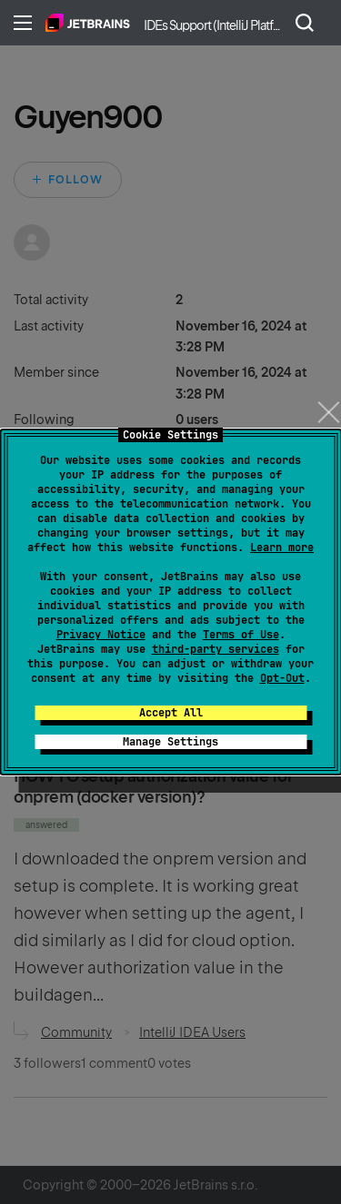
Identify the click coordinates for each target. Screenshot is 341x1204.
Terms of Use (241, 634)
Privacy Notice (100, 634)
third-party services (215, 649)
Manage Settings (170, 742)
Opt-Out (282, 678)
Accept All (171, 713)
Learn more (282, 547)
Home (87, 23)
